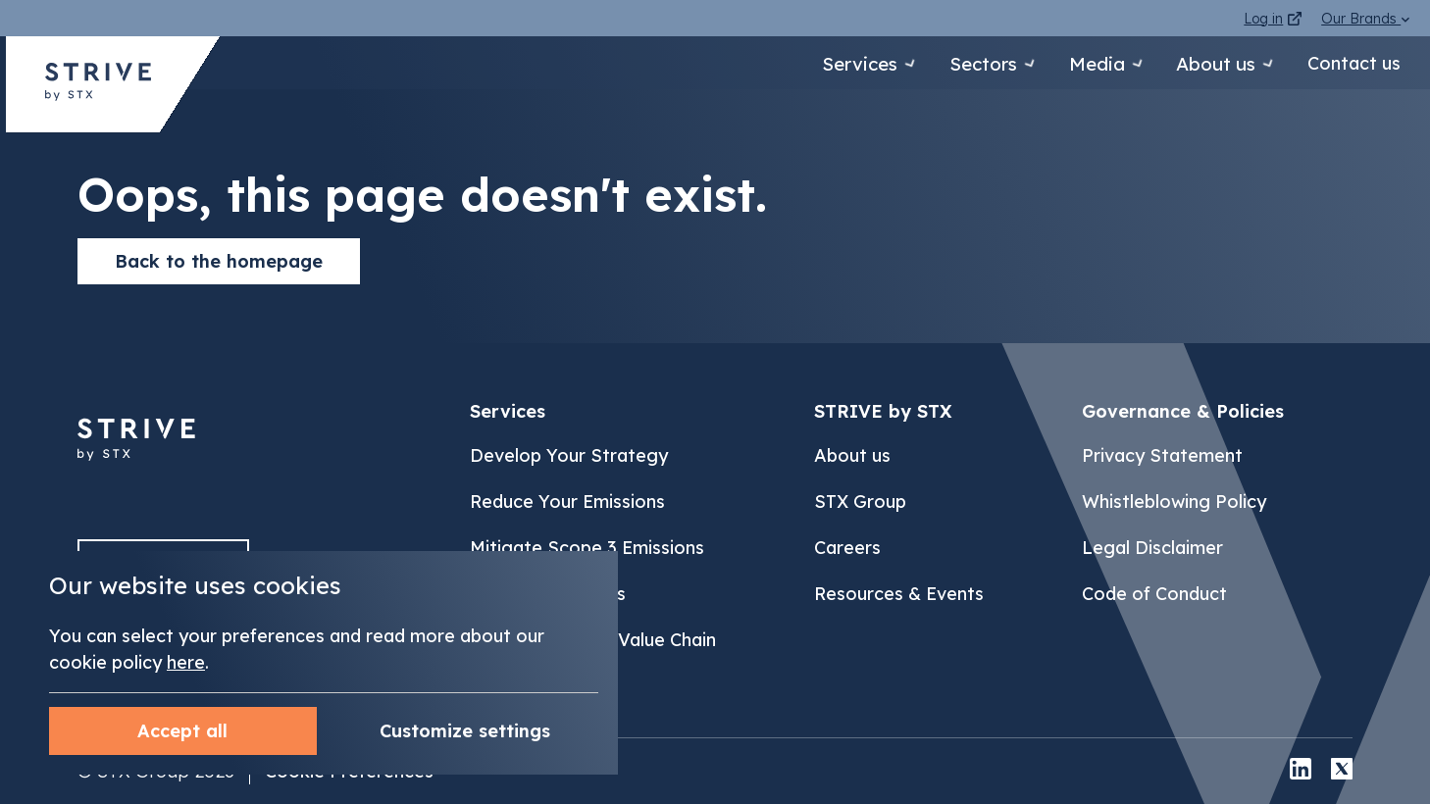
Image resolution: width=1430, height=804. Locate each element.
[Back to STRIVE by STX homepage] (98, 89)
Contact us (1354, 63)
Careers (847, 547)
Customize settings (182, 731)
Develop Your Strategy (569, 455)
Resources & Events (899, 593)
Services (811, 63)
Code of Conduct (1154, 593)
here (186, 662)
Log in (1273, 18)
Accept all (465, 731)
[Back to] (136, 471)
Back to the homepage (219, 261)
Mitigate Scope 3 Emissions (587, 547)
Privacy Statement (1162, 455)
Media (1078, 63)
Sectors (950, 63)
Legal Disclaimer (1152, 547)
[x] (1342, 771)
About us (1210, 63)
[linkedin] (1300, 771)
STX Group (860, 501)
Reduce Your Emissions (567, 501)
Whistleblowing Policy (1174, 501)
